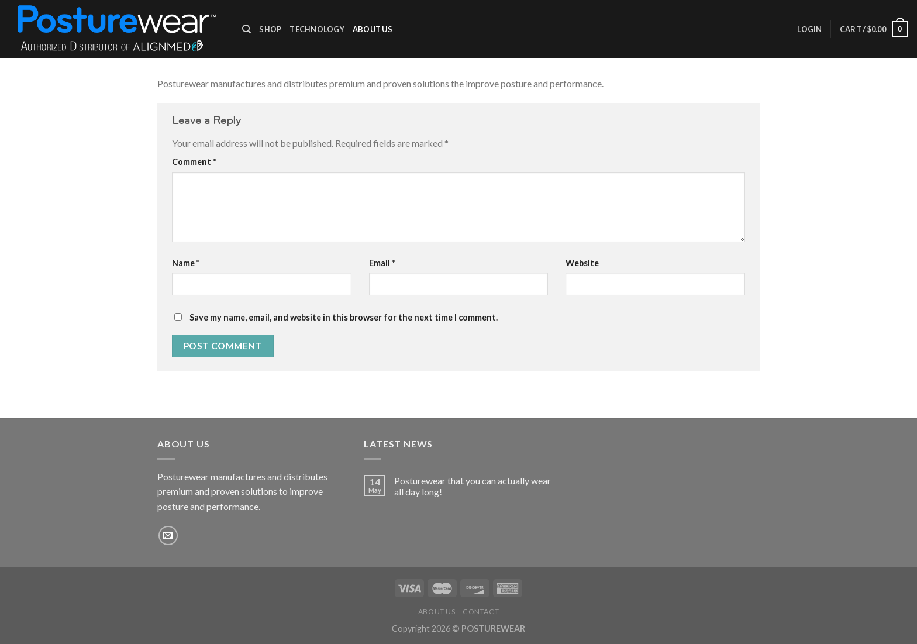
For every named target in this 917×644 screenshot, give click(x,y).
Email (382, 263)
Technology (316, 29)
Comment (194, 162)
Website (582, 263)
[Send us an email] (168, 535)
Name (185, 263)
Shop (270, 29)
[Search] (246, 29)
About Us (372, 29)
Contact (481, 611)
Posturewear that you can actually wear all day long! (472, 486)
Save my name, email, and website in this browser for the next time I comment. (343, 317)
